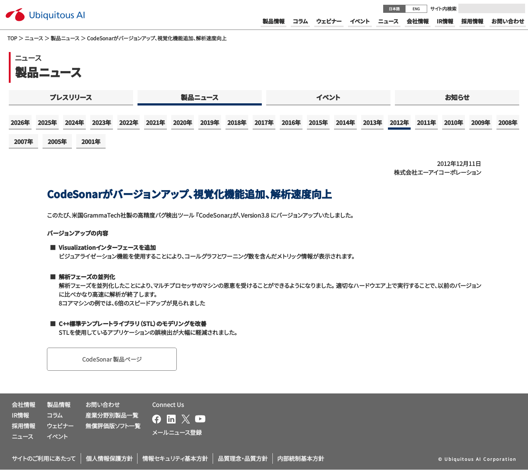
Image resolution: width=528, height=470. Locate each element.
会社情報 (23, 404)
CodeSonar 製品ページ (112, 359)
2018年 (236, 122)
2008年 (507, 122)
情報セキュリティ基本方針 (175, 458)
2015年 (318, 122)
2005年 (57, 141)
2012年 (399, 122)
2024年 (74, 122)
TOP (12, 38)
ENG (416, 8)
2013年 (372, 122)
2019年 (209, 122)
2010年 (453, 122)
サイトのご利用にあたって (44, 458)
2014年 (345, 122)
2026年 (20, 122)
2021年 (155, 122)
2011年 (426, 122)
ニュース (34, 38)
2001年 (90, 141)
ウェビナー (60, 425)
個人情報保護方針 (109, 458)
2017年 (264, 122)
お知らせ (457, 97)
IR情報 (20, 415)
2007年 (23, 141)
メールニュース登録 (177, 432)
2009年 (480, 122)
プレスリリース (71, 97)
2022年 (128, 122)
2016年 (291, 122)
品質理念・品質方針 (243, 458)
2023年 (101, 122)
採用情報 (23, 425)
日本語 (394, 8)
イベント (328, 97)
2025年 (47, 122)
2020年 (182, 122)
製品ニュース (65, 38)
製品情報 (58, 404)
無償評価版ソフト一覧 (112, 425)
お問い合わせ (102, 404)
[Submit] (517, 8)
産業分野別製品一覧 (111, 415)
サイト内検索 (443, 8)
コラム (55, 415)
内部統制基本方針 (300, 458)
